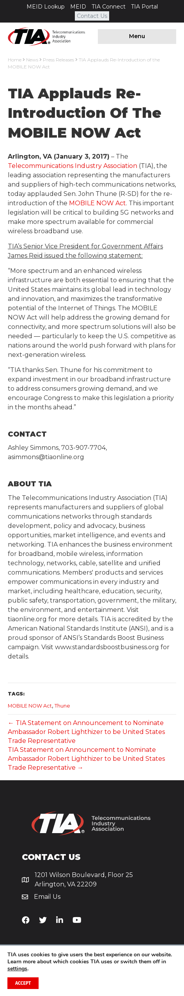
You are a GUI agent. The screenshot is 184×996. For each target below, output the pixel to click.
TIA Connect (109, 6)
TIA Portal (144, 6)
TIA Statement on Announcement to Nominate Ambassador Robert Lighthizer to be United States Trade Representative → (86, 758)
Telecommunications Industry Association (72, 165)
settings (17, 968)
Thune (62, 706)
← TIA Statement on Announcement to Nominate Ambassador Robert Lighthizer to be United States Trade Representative (86, 731)
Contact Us (92, 15)
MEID (78, 6)
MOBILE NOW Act (97, 203)
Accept (23, 983)
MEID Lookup (46, 6)
